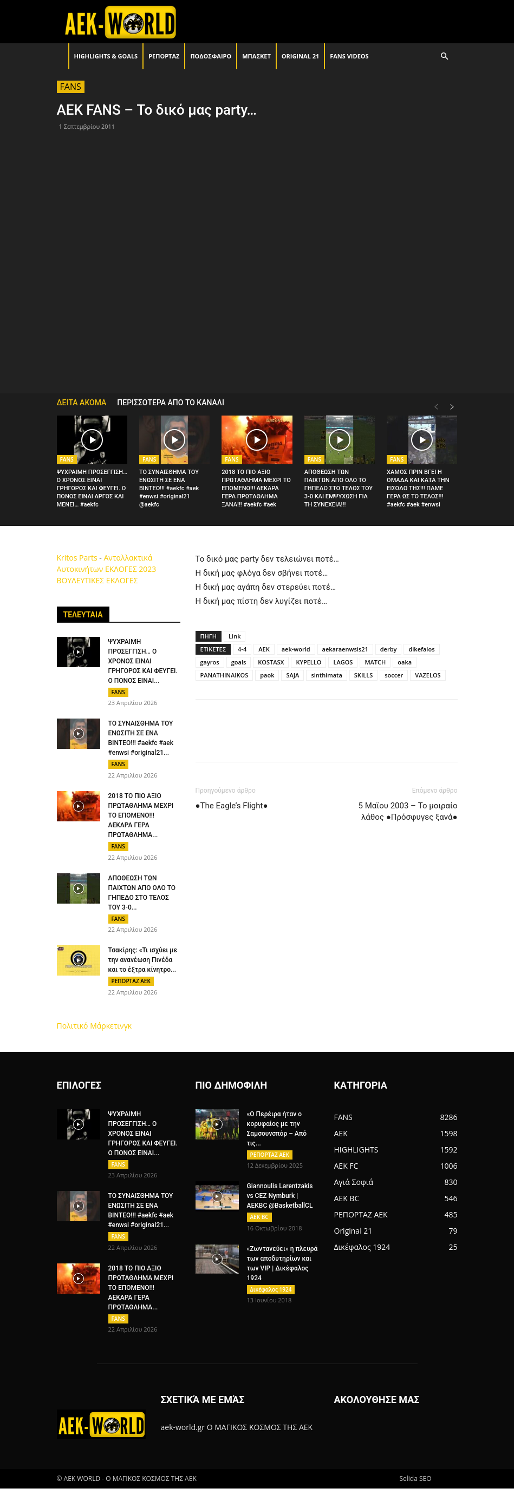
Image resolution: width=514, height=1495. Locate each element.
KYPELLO (308, 662)
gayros (209, 662)
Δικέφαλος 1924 (271, 1295)
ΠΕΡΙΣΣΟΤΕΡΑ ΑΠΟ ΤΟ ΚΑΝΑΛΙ (170, 402)
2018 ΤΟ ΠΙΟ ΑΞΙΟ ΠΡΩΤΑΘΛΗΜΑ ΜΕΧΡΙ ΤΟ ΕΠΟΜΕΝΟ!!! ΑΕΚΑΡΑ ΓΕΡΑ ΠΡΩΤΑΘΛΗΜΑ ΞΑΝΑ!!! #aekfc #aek (256, 488)
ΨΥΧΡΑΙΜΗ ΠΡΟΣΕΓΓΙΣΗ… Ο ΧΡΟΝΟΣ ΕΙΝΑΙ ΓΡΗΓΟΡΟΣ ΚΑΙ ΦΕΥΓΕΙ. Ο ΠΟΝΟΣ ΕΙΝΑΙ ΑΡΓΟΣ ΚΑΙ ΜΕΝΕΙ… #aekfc (92, 488)
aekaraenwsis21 (345, 649)
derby (388, 649)
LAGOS (343, 662)
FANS (70, 87)
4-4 (242, 649)
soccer (394, 675)
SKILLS (363, 675)
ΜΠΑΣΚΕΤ (256, 56)
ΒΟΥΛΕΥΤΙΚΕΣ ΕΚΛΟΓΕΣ (97, 580)
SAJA (292, 675)
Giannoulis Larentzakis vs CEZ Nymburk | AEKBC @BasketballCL (280, 1200)
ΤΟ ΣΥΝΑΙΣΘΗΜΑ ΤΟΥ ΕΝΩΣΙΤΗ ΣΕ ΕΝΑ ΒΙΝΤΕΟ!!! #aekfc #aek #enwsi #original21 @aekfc (169, 488)
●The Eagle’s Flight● (232, 806)
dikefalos (421, 649)
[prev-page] (436, 407)
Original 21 (300, 56)
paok (267, 675)
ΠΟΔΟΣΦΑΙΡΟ (210, 56)
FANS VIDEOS (349, 56)
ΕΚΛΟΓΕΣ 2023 (130, 569)
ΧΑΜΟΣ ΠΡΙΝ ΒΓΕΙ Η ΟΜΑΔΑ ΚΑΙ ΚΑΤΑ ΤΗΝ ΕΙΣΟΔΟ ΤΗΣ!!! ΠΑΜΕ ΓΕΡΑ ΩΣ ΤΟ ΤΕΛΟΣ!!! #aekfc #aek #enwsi (418, 488)
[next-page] (452, 407)
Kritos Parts (77, 557)
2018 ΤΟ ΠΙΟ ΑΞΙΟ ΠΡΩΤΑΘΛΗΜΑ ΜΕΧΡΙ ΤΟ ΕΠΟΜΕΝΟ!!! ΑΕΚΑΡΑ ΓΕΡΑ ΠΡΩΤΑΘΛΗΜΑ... (141, 817)
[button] (445, 56)
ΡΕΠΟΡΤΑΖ (163, 56)
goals (238, 662)
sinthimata (326, 675)
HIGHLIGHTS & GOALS (106, 56)
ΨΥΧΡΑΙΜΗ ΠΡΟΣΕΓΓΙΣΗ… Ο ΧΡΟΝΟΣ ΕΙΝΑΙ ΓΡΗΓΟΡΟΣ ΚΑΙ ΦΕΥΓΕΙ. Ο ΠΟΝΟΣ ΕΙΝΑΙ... (143, 661)
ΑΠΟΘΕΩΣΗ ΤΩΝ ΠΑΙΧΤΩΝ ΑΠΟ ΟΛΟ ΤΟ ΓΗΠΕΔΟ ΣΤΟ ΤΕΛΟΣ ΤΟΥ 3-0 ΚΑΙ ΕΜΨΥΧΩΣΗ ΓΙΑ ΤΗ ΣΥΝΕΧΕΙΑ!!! (338, 488)
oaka (405, 662)
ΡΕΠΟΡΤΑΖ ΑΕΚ (131, 984)
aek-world (296, 649)
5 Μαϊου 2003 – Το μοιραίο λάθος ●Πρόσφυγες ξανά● (408, 811)
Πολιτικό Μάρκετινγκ (94, 1029)
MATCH (375, 662)
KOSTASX (271, 662)
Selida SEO (415, 1485)
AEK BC (259, 1222)
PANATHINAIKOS (224, 675)
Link (234, 636)
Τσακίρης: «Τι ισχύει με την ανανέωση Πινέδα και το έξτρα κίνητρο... (143, 963)
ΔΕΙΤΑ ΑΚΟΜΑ (82, 402)
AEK (263, 649)
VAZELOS (427, 675)
